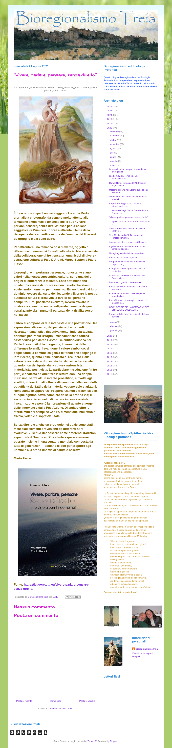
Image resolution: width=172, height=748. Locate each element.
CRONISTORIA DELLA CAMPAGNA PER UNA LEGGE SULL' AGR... (129, 308)
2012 (110, 370)
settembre (115, 144)
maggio (113, 161)
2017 (110, 348)
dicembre (114, 131)
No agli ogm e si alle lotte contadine (126, 253)
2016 (110, 353)
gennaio (114, 330)
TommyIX (92, 741)
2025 (110, 110)
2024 (110, 115)
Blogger (113, 741)
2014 (110, 361)
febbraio (114, 326)
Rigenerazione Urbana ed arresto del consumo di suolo (127, 247)
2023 (110, 119)
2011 (110, 374)
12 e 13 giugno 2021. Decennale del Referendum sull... (126, 236)
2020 (110, 336)
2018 (110, 344)
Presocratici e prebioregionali (123, 257)
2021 (110, 128)
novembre (115, 135)
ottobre (113, 140)
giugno (113, 157)
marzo (113, 322)
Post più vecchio (87, 701)
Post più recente (24, 701)
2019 (110, 340)
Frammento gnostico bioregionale (125, 282)
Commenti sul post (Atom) (60, 708)
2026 (110, 106)
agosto (113, 148)
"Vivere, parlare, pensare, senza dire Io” (128, 217)
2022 (110, 123)
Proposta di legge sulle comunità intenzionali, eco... (125, 204)
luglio (112, 153)
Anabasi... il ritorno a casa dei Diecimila (128, 242)
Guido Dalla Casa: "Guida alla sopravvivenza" (123, 177)
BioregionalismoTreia (147, 649)
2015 (110, 357)
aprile (113, 165)
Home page (55, 701)
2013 (110, 365)
